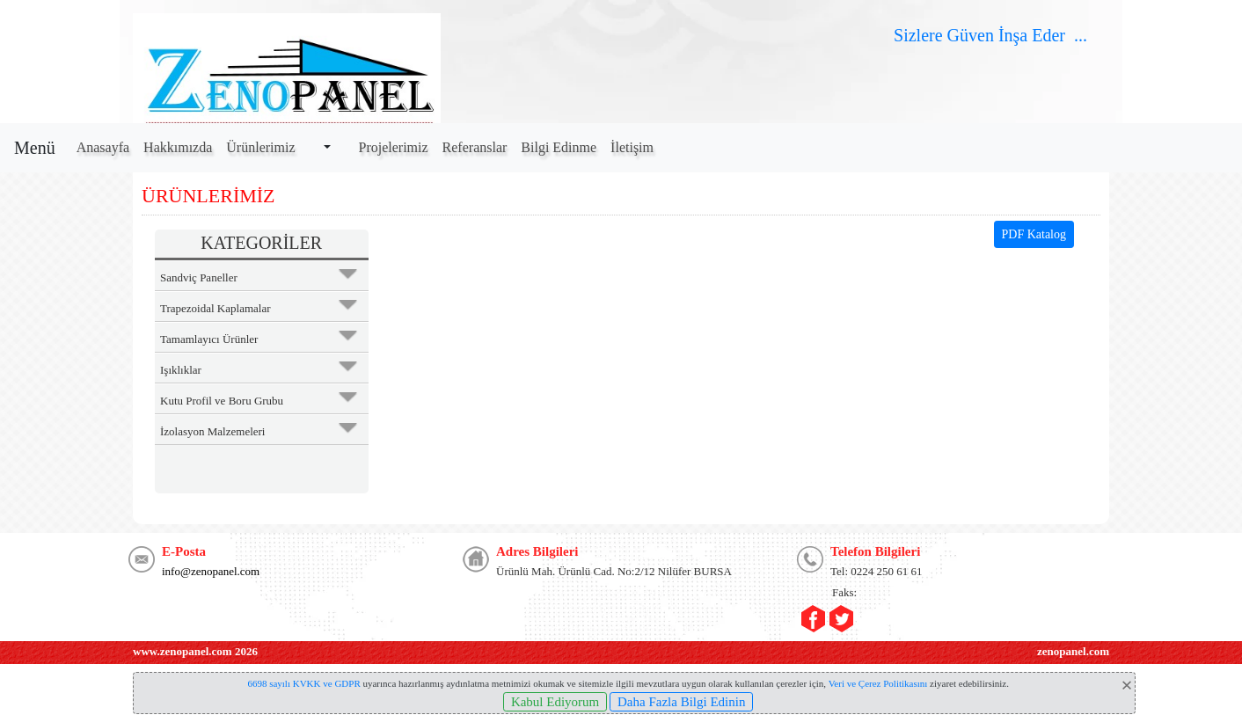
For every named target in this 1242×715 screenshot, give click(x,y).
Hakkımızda (177, 147)
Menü (34, 147)
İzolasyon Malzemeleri (212, 431)
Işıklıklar (180, 369)
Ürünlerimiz (260, 147)
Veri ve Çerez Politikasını (878, 683)
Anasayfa (103, 147)
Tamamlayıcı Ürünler (209, 339)
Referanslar (475, 147)
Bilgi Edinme (558, 147)
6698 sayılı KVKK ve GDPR (303, 683)
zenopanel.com (1073, 651)
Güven (968, 35)
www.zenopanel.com (182, 651)
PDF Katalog (1034, 234)
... (1083, 35)
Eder (1048, 35)
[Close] (1127, 685)
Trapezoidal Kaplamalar (215, 308)
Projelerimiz (393, 147)
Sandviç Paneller (198, 277)
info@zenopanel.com (210, 571)
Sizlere (918, 35)
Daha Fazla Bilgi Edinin (681, 702)
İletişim (632, 147)
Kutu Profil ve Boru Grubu (221, 400)
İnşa (1012, 35)
